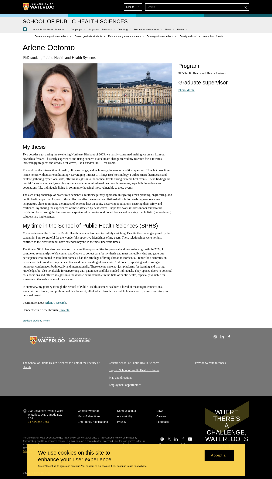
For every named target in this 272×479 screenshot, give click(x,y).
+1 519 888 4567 (38, 422)
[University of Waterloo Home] (39, 7)
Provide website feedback (210, 362)
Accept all (219, 455)
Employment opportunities (125, 384)
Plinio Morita (186, 89)
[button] (218, 7)
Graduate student (32, 320)
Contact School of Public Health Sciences (134, 362)
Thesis (45, 320)
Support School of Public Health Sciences (134, 370)
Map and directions (120, 377)
